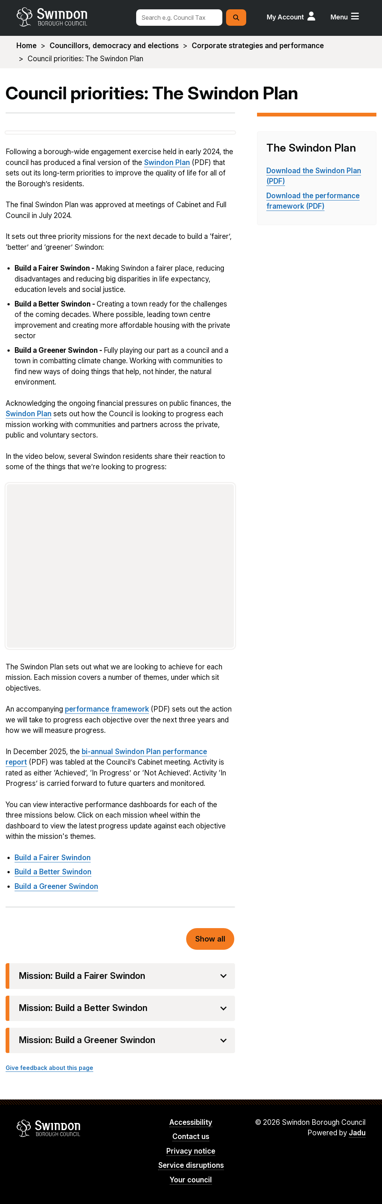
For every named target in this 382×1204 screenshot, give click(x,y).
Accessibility (190, 1122)
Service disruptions (191, 1165)
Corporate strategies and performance (258, 45)
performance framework (107, 709)
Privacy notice (190, 1151)
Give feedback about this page (49, 1067)
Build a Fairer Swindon (53, 857)
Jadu (357, 1133)
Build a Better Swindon (53, 872)
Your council (191, 1180)
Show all (210, 938)
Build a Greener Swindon (56, 886)
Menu (339, 17)
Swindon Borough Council (48, 1128)
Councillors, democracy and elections (114, 45)
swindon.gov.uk (72, 17)
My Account (285, 17)
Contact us (190, 1136)
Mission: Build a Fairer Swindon (82, 976)
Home (26, 45)
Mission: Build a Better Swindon (83, 1008)
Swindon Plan (167, 162)
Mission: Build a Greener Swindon (87, 1040)
